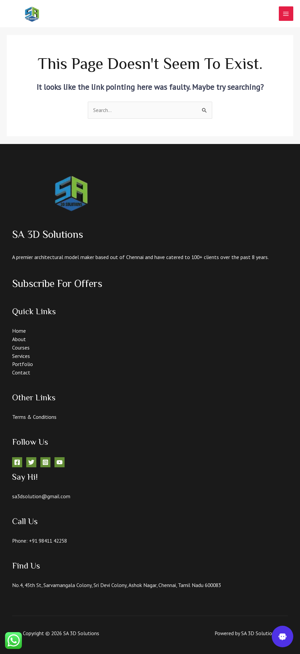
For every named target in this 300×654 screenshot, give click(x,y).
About (19, 339)
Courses (21, 347)
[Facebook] (17, 462)
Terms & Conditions (34, 416)
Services (21, 356)
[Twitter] (31, 462)
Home (19, 330)
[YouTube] (59, 462)
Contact (21, 372)
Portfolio (22, 364)
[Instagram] (45, 462)
